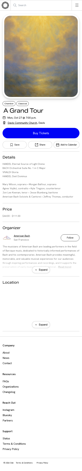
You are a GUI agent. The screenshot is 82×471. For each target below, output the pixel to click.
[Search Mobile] (30, 5)
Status (6, 438)
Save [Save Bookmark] (16, 144)
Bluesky (7, 415)
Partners (8, 420)
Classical (22, 103)
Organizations (11, 386)
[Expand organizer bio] (41, 269)
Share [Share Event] (42, 144)
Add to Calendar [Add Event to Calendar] (69, 144)
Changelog (9, 392)
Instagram (8, 410)
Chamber (9, 103)
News (6, 358)
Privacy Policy (11, 449)
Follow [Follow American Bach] (70, 237)
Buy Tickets (41, 133)
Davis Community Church (22, 123)
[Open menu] (77, 5)
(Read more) (64, 266)
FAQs (6, 381)
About (6, 352)
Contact (7, 363)
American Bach (22, 235)
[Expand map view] (41, 324)
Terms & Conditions (14, 444)
